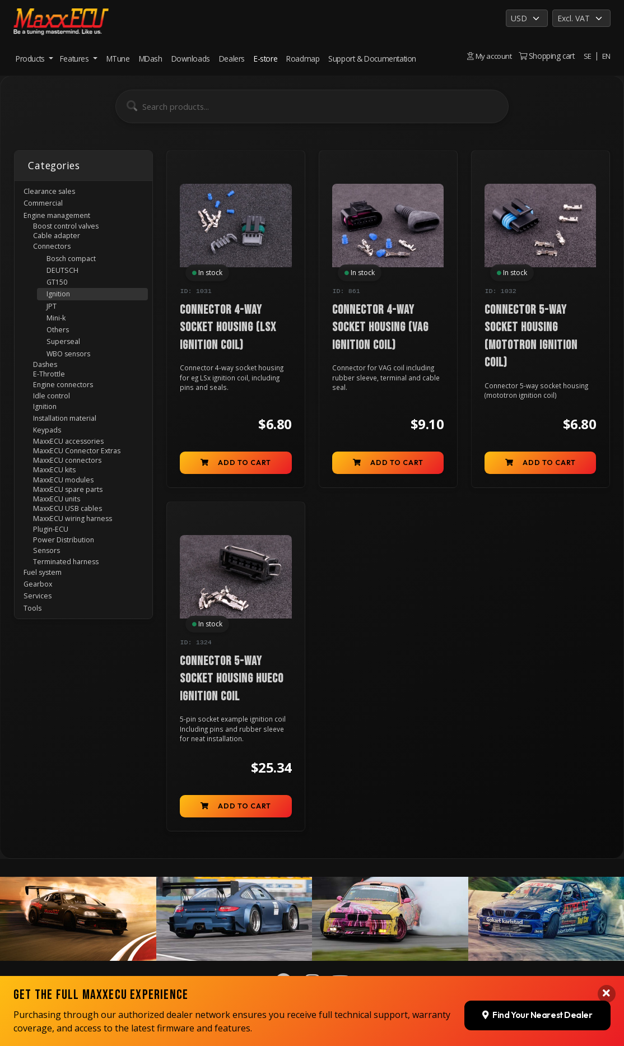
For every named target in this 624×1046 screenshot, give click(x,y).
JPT (54, 323)
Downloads (190, 58)
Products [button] (31, 58)
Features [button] (75, 58)
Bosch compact (77, 268)
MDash (150, 58)
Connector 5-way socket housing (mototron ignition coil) (531, 337)
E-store (265, 58)
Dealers (232, 58)
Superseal (65, 363)
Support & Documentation (372, 58)
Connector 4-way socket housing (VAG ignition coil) (381, 328)
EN (606, 55)
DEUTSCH (66, 282)
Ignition (62, 309)
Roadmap (302, 58)
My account (488, 55)
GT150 (60, 295)
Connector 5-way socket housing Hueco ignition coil (231, 683)
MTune (118, 58)
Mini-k (58, 336)
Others (60, 350)
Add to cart (236, 464)
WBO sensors (72, 376)
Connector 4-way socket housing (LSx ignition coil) (228, 328)
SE (587, 55)
